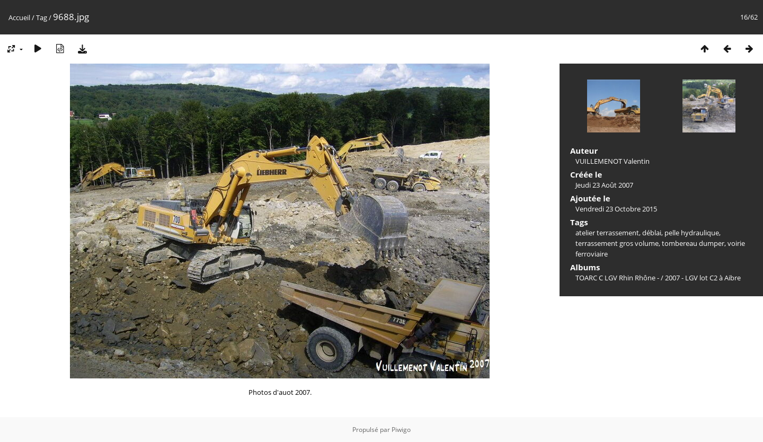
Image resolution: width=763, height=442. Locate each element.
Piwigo (401, 429)
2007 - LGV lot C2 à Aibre (703, 277)
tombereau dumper (693, 243)
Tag (41, 17)
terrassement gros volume (617, 243)
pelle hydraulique (691, 232)
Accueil (19, 17)
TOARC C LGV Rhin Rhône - (618, 277)
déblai (651, 232)
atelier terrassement (607, 232)
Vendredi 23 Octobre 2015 (616, 209)
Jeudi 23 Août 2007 (604, 185)
